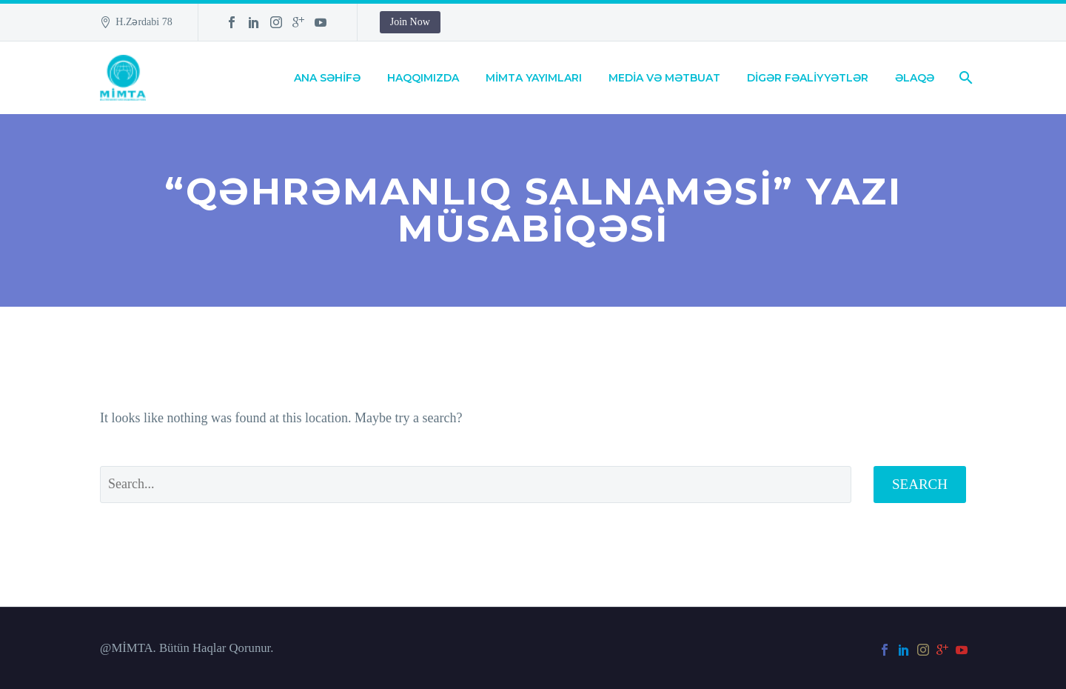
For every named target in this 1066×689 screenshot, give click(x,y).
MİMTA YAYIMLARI (534, 77)
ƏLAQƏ (914, 77)
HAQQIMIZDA (423, 77)
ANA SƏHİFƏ (327, 77)
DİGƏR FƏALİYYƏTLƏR (807, 77)
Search (920, 484)
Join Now (410, 21)
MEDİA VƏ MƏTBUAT (664, 77)
